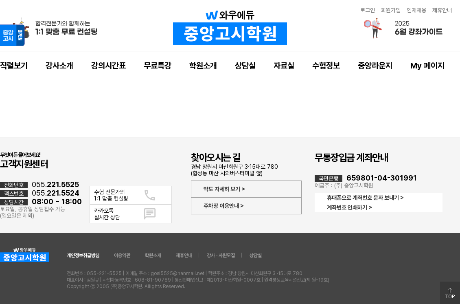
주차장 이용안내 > (224, 206)
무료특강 (157, 65)
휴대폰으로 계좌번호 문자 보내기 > (365, 197)
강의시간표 (108, 65)
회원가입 (391, 10)
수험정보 (326, 65)
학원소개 (203, 65)
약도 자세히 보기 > (224, 189)
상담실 (245, 65)
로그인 (367, 10)
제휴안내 (442, 10)
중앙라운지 (375, 65)
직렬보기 (14, 65)
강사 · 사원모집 (221, 255)
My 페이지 (427, 65)
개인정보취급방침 (83, 255)
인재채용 (416, 10)
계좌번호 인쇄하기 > (349, 207)
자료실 (284, 65)
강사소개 (59, 65)
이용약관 (122, 255)
